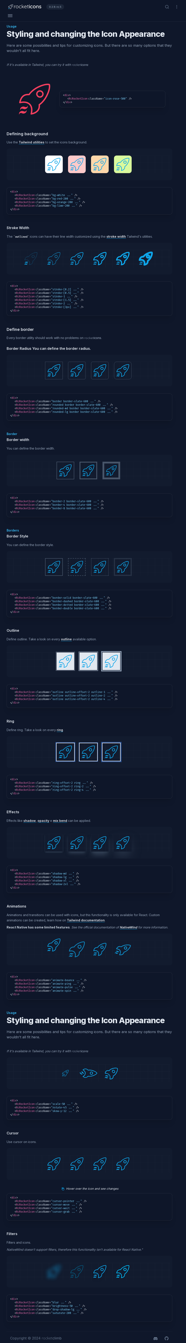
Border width (18, 439)
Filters (12, 1234)
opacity (43, 820)
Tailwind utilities (31, 142)
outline (66, 639)
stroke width (116, 236)
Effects (13, 812)
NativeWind (128, 927)
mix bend (60, 820)
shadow (29, 820)
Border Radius (19, 348)
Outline (13, 630)
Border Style (17, 536)
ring (60, 730)
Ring (10, 721)
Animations (16, 906)
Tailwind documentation (86, 920)
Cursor (13, 1133)
